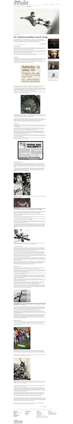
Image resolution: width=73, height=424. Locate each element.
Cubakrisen (50, 49)
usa (19, 5)
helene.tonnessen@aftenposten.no (17, 412)
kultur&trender (29, 6)
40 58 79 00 (39, 415)
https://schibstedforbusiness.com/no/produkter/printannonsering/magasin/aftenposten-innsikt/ (42, 417)
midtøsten (26, 5)
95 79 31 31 (39, 413)
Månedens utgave (52, 4)
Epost (43, 43)
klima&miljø (18, 6)
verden (37, 5)
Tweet (40, 43)
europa (17, 5)
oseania (15, 6)
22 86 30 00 (50, 412)
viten (21, 6)
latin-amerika (23, 5)
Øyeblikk (58, 4)
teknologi (24, 6)
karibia (32, 5)
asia (29, 5)
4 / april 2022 (44, 44)
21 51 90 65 (27, 412)
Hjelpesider (26, 414)
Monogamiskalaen (51, 70)
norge (14, 5)
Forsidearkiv (47, 4)
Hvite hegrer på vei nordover (52, 80)
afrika (34, 5)
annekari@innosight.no (39, 412)
